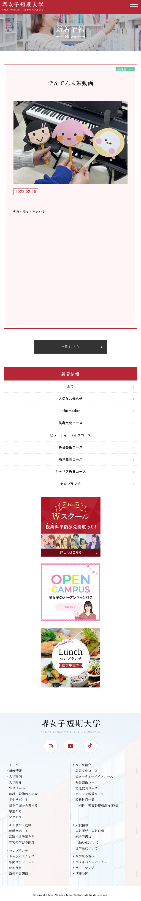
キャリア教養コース (89, 793)
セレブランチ (18, 850)
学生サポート (18, 799)
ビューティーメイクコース (94, 776)
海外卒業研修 (18, 873)
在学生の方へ (85, 856)
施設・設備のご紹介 (23, 793)
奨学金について (86, 848)
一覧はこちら (82, 347)
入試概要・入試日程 (89, 830)
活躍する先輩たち (22, 836)
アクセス (15, 817)
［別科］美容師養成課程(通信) (97, 805)
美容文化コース (86, 770)
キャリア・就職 (20, 825)
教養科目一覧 (85, 799)
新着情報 (15, 770)
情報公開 (81, 873)
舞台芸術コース (86, 782)
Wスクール (17, 788)
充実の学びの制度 (22, 842)
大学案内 (15, 776)
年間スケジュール (22, 862)
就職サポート (18, 830)
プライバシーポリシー (91, 862)
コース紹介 (83, 765)
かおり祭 (15, 867)
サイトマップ (84, 867)
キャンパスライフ (21, 856)
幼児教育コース (86, 788)
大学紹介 (15, 782)
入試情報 (81, 825)
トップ (14, 765)
